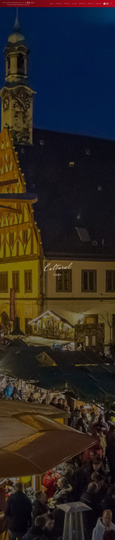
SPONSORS (98, 3)
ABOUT (51, 3)
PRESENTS (66, 3)
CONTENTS (58, 3)
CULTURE (74, 3)
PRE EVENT (82, 3)
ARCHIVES (90, 3)
